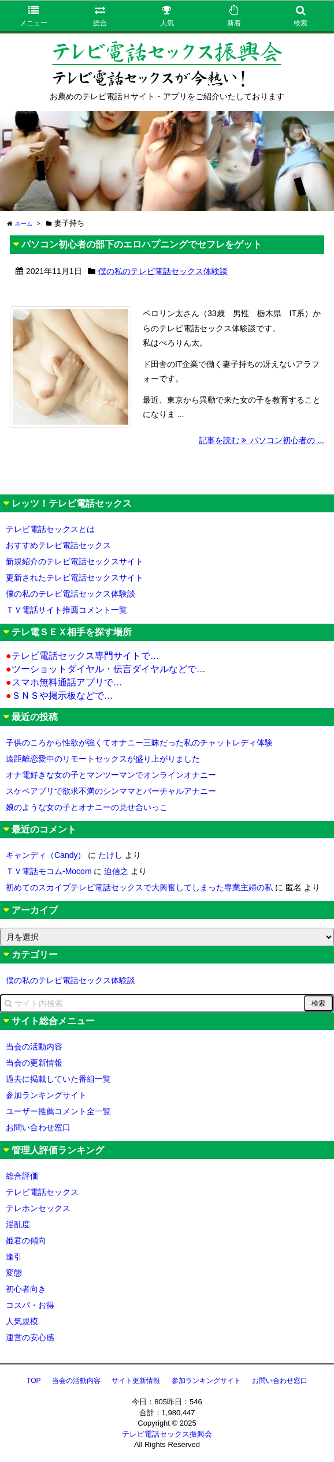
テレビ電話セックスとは (50, 529)
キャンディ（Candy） (46, 855)
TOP (33, 1381)
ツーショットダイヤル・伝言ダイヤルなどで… (106, 669)
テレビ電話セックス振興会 (167, 1434)
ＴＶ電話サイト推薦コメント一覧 (66, 609)
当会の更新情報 (34, 1062)
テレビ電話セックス (42, 1192)
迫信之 (116, 871)
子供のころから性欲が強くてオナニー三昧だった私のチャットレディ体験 (139, 742)
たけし (110, 855)
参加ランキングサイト (46, 1095)
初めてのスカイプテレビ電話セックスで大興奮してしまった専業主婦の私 (139, 887)
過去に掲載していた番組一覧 (58, 1079)
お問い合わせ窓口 (38, 1127)
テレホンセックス (38, 1208)
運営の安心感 (30, 1337)
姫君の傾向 (26, 1240)
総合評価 (22, 1175)
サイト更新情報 (136, 1381)
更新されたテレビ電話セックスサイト (74, 577)
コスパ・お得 (30, 1305)
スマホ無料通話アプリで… (64, 682)
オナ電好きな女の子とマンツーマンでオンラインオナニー (111, 774)
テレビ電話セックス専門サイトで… (82, 656)
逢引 (14, 1256)
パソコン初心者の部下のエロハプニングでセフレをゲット (141, 244)
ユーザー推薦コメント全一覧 (58, 1111)
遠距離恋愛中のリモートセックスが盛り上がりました (103, 758)
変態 (14, 1272)
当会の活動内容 (34, 1046)
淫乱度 (18, 1224)
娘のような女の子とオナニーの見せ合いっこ (87, 807)
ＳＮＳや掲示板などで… (59, 695)
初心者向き (26, 1289)
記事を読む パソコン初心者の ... (261, 440)
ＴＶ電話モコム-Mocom (49, 871)
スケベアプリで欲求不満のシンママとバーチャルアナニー (111, 791)
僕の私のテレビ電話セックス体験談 (163, 271)
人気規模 (22, 1321)
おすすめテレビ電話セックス (58, 545)
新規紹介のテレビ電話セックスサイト (74, 561)
